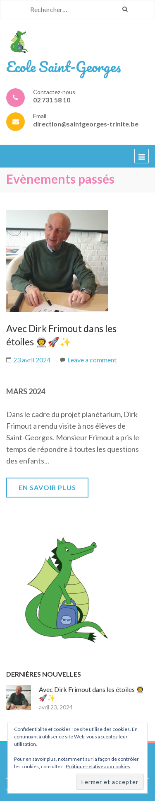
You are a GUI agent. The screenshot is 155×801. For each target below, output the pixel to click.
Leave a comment (92, 360)
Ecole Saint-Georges (63, 66)
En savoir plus (47, 487)
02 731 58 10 (51, 100)
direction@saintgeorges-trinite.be (85, 124)
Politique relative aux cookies (98, 766)
